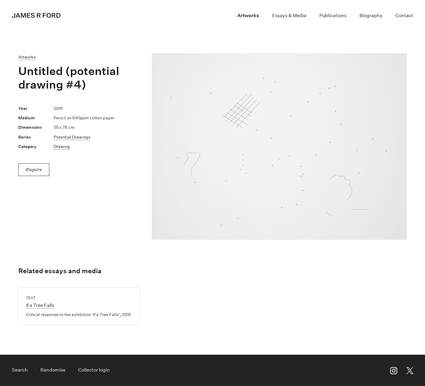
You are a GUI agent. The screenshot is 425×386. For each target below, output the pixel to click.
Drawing (62, 146)
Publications (332, 15)
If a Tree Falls (40, 305)
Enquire (34, 169)
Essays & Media (289, 15)
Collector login (94, 370)
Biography (370, 15)
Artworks (248, 15)
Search (20, 370)
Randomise (53, 370)
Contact (404, 15)
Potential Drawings (72, 137)
